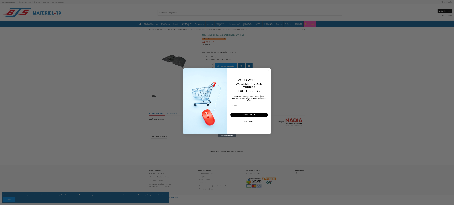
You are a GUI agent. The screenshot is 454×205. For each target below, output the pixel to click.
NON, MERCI (249, 121)
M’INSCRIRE (249, 115)
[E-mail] (249, 106)
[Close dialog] (268, 70)
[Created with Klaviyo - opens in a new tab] (227, 135)
